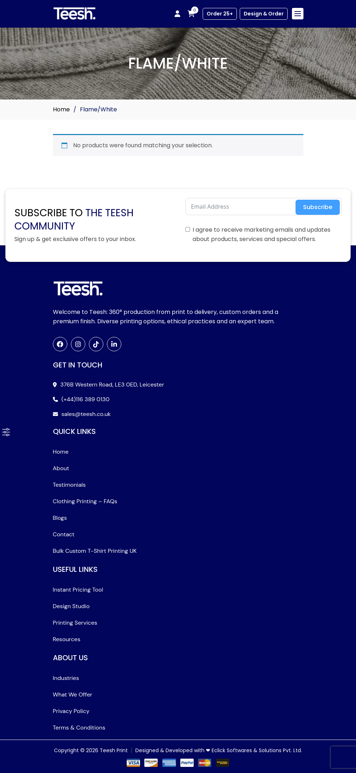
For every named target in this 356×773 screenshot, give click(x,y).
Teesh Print (114, 750)
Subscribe (317, 207)
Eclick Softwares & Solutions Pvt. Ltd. (257, 750)
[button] (6, 432)
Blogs (60, 518)
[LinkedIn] (114, 344)
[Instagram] (78, 344)
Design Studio (71, 606)
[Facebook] (60, 344)
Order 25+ (220, 13)
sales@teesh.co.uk (86, 414)
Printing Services (75, 622)
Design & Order (264, 13)
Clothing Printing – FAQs (85, 501)
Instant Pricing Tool (78, 589)
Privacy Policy (71, 711)
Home (61, 109)
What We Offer (73, 694)
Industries (66, 678)
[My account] (177, 13)
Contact (64, 534)
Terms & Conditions (79, 727)
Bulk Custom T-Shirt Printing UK (95, 551)
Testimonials (69, 485)
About (61, 468)
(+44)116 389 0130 (86, 399)
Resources (67, 639)
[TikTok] (96, 344)
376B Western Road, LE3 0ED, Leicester (112, 384)
